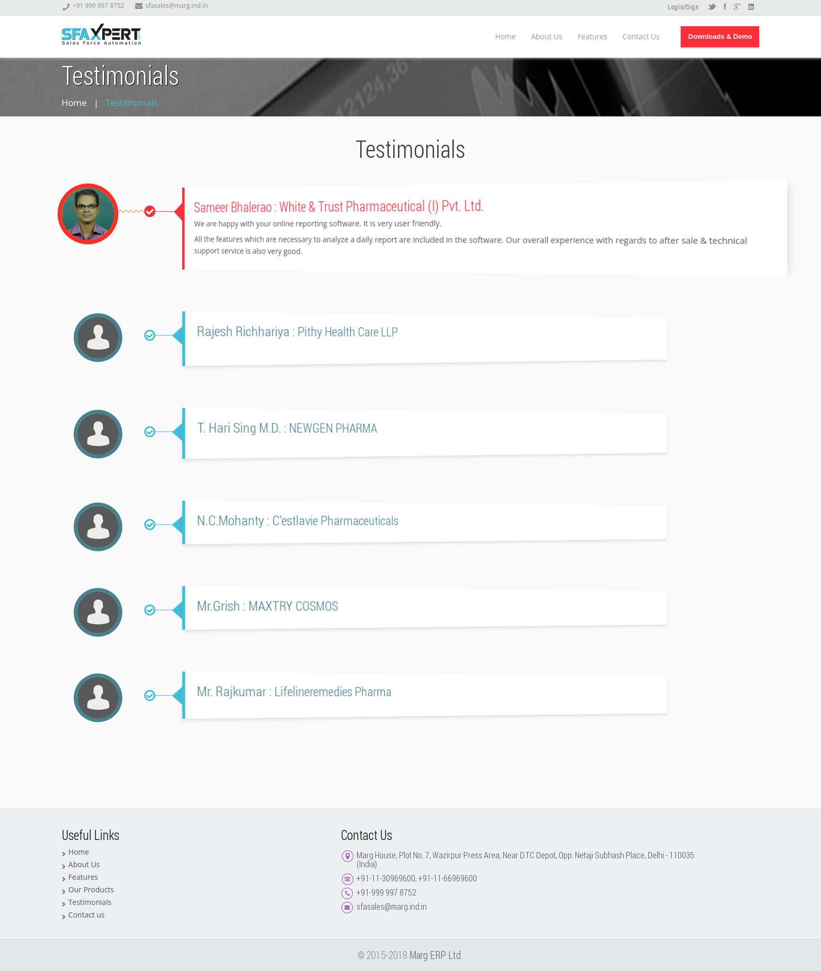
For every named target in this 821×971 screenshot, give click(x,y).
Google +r (737, 7)
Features (592, 36)
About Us (546, 36)
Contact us (87, 915)
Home (505, 36)
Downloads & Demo (720, 36)
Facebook (724, 7)
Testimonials (90, 902)
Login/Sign (683, 8)
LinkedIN (751, 7)
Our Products (91, 889)
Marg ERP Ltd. (436, 955)
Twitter (711, 7)
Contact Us (641, 36)
